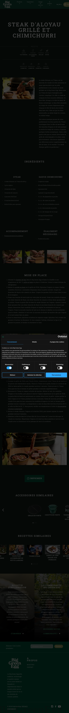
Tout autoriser (56, 375)
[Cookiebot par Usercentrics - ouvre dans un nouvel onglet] (59, 336)
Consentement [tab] (12, 342)
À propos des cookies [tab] (57, 342)
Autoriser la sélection (34, 375)
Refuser (12, 375)
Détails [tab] (34, 342)
